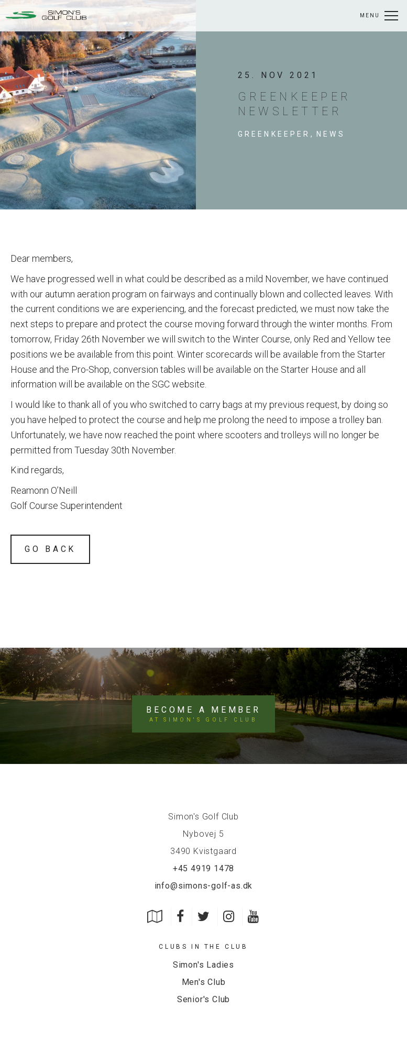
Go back (50, 549)
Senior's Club (203, 999)
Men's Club (204, 982)
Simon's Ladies (203, 965)
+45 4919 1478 (203, 868)
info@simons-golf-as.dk (204, 886)
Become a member (203, 714)
